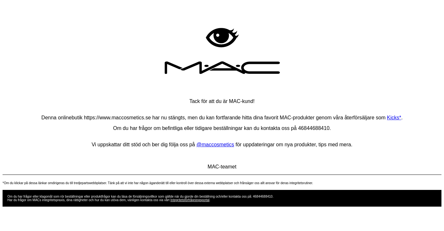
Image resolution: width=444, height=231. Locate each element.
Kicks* (394, 117)
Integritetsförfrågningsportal (190, 200)
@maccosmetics (215, 144)
